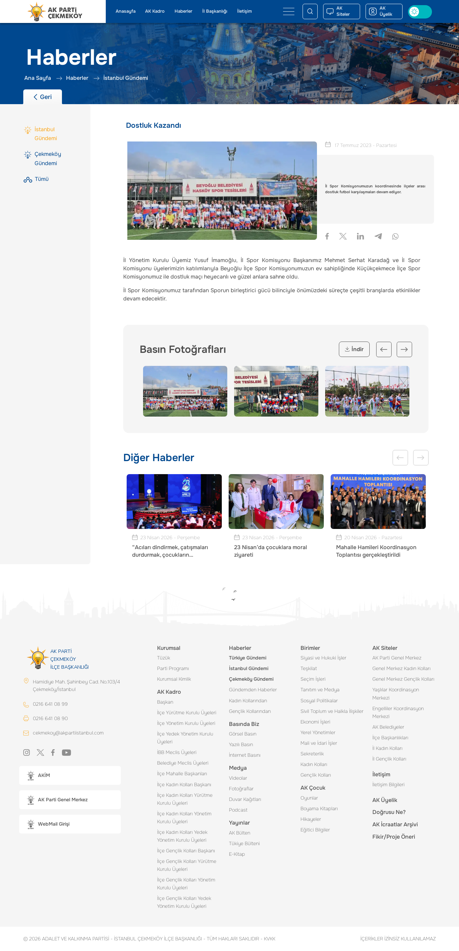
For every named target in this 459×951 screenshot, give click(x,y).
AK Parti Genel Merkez (396, 658)
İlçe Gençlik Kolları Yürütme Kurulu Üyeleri (186, 865)
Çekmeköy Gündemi (251, 679)
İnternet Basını (244, 755)
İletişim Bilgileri (388, 784)
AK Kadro (155, 11)
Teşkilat (309, 668)
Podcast (238, 810)
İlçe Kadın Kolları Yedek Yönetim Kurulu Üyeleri (182, 836)
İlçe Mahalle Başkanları (182, 773)
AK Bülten (239, 833)
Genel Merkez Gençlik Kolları (403, 679)
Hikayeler (311, 819)
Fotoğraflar (241, 789)
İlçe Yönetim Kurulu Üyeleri (186, 723)
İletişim (244, 11)
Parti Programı (173, 668)
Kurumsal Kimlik (174, 679)
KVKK (267, 938)
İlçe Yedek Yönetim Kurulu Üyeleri (185, 738)
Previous (384, 349)
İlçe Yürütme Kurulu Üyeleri (186, 712)
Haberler (183, 11)
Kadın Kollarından (248, 700)
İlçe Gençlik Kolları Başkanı (186, 851)
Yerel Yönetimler (318, 732)
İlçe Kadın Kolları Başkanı (184, 784)
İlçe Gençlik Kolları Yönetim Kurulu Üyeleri (186, 884)
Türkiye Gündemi (247, 658)
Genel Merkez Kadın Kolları (401, 668)
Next (404, 349)
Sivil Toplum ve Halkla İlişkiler (332, 711)
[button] (70, 775)
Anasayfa (126, 11)
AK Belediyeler (388, 727)
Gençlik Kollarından (250, 711)
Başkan (165, 702)
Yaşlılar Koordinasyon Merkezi (395, 694)
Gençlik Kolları (316, 775)
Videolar (238, 778)
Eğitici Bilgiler (315, 830)
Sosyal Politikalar (319, 700)
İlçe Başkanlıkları (390, 737)
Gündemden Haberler (253, 690)
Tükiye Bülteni (244, 843)
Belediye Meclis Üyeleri (182, 763)
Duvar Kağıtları (245, 799)
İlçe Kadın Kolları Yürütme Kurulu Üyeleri (185, 799)
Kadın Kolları (314, 764)
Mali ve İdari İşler (319, 743)
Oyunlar (309, 798)
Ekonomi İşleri (315, 722)
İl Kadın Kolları (387, 748)
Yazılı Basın (241, 744)
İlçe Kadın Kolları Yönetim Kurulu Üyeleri (184, 818)
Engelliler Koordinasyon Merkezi (398, 712)
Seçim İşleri (313, 679)
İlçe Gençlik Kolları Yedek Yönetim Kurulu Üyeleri (184, 902)
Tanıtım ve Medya (320, 690)
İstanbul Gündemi (248, 668)
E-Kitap (237, 854)
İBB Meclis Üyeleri (176, 752)
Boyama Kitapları (319, 808)
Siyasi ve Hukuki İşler (323, 658)
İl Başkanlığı (214, 11)
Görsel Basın (242, 734)
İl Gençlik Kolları (389, 759)
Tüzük (163, 658)
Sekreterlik (312, 754)
